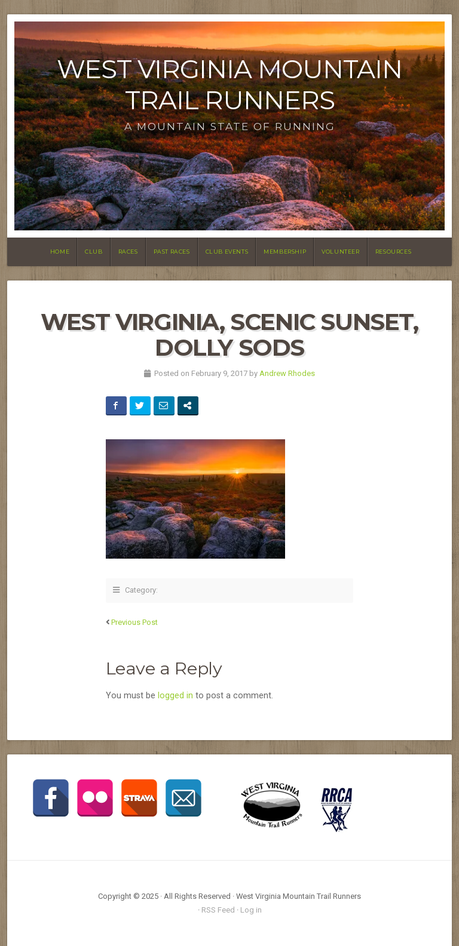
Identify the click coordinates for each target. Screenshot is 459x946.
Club (93, 251)
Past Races (172, 251)
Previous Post (134, 622)
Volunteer (340, 251)
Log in (251, 909)
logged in (175, 696)
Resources (393, 251)
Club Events (227, 251)
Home (59, 251)
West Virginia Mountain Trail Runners (229, 84)
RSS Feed (218, 909)
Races (128, 251)
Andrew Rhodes (287, 373)
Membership (285, 251)
